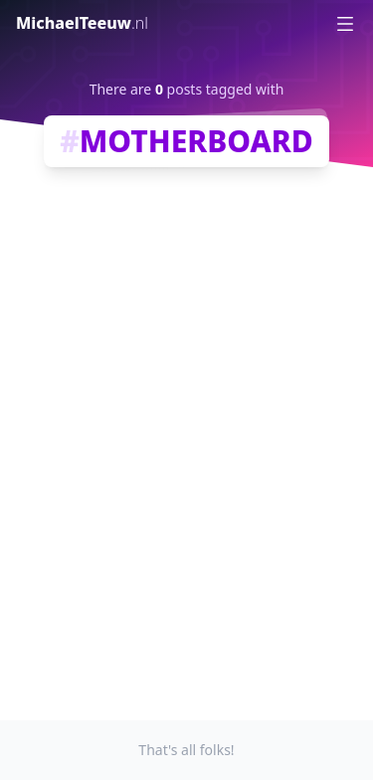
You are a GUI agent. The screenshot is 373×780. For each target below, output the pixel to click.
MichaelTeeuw (82, 23)
